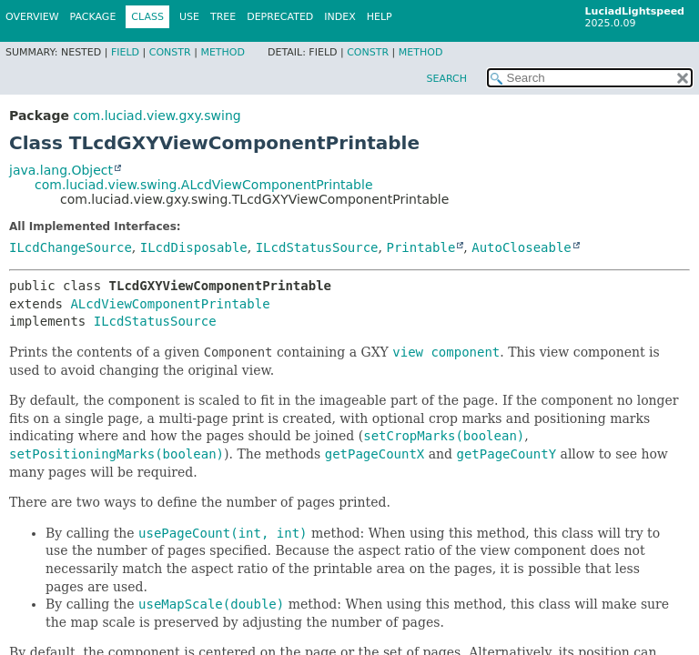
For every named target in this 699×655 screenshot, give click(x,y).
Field (125, 52)
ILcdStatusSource (317, 247)
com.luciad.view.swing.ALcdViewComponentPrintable (204, 184)
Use (189, 17)
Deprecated (280, 17)
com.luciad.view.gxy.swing (156, 115)
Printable (420, 247)
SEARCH (446, 79)
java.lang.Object (61, 170)
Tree (223, 17)
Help (379, 17)
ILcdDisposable (194, 247)
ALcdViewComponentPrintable (169, 304)
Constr (170, 52)
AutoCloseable (521, 247)
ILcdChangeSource (70, 247)
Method (222, 52)
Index (339, 17)
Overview (32, 17)
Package (93, 17)
